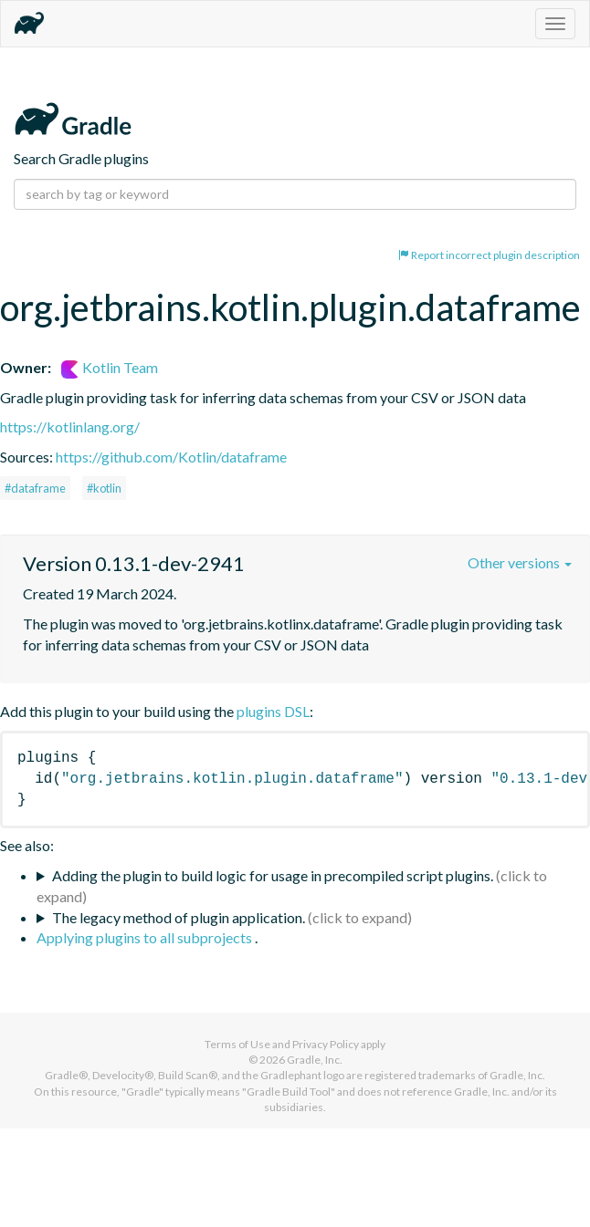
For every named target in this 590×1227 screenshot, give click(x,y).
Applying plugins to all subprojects (146, 937)
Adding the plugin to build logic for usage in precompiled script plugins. (272, 875)
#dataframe (35, 488)
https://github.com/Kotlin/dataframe (171, 456)
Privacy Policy (325, 1044)
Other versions (520, 562)
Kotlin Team (109, 367)
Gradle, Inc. (314, 1059)
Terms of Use (237, 1044)
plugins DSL (273, 711)
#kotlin (104, 488)
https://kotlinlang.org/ (70, 426)
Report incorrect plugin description (489, 255)
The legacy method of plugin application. (178, 917)
